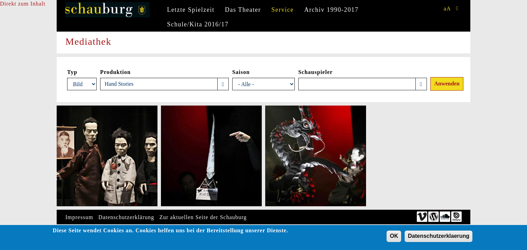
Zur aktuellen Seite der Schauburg (203, 217)
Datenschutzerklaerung (438, 237)
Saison (241, 72)
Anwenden (447, 83)
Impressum (79, 217)
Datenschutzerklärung (126, 217)
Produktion (115, 72)
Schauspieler (315, 72)
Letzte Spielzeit (190, 9)
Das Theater (243, 9)
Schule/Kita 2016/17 (198, 24)
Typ (72, 72)
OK (394, 237)
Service (282, 9)
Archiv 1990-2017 (331, 9)
